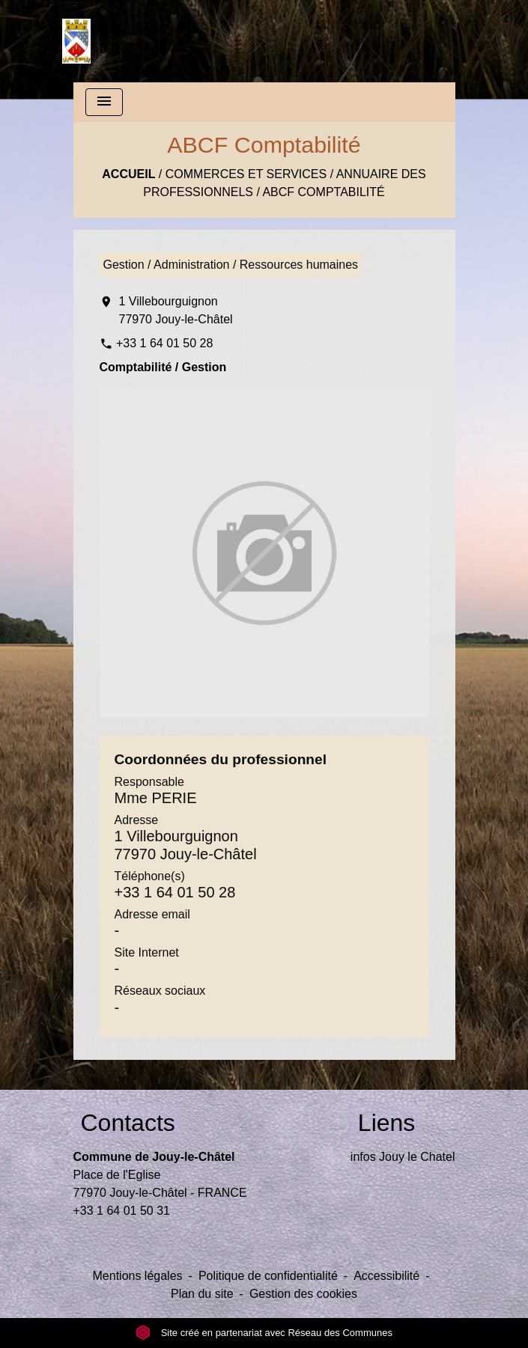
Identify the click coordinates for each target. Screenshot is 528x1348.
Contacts (128, 1122)
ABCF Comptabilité (323, 192)
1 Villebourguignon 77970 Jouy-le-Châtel (176, 310)
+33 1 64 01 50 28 (164, 343)
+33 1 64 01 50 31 (121, 1210)
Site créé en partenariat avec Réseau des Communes (264, 1332)
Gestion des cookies (303, 1293)
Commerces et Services (246, 174)
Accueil (128, 174)
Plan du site (202, 1293)
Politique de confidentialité (268, 1275)
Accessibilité (386, 1275)
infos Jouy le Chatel (403, 1156)
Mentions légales (138, 1275)
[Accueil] (76, 41)
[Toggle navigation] (104, 102)
